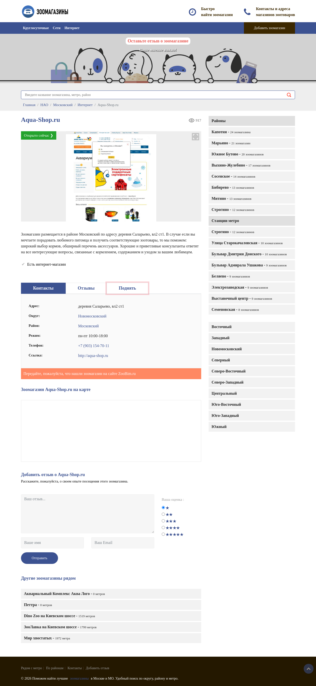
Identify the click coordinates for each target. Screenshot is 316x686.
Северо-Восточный (229, 371)
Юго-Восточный (226, 404)
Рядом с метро (31, 668)
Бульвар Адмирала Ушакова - (249, 265)
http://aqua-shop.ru (93, 355)
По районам (54, 668)
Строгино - (233, 209)
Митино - (231, 198)
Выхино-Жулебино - (241, 165)
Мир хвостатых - (47, 638)
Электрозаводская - (240, 287)
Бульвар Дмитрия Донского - (249, 254)
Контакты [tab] (43, 288)
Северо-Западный (227, 382)
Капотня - (231, 132)
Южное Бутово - (238, 154)
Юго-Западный (225, 415)
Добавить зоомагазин (269, 28)
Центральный (224, 393)
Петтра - (38, 605)
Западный (220, 338)
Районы (219, 121)
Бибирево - (233, 187)
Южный (219, 427)
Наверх (309, 669)
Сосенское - (233, 176)
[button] (196, 137)
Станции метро (225, 221)
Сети (56, 28)
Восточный (222, 327)
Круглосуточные (36, 28)
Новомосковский (227, 349)
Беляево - (231, 276)
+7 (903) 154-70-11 (93, 346)
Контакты (75, 668)
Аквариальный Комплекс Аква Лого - (64, 594)
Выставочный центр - (242, 298)
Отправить (39, 558)
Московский (88, 326)
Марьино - (231, 143)
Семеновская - (235, 309)
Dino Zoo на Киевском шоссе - (59, 616)
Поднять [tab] (127, 288)
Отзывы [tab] (86, 288)
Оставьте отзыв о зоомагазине (158, 40)
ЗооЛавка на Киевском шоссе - (60, 627)
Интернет (71, 28)
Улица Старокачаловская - (247, 243)
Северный (221, 360)
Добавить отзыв (97, 668)
